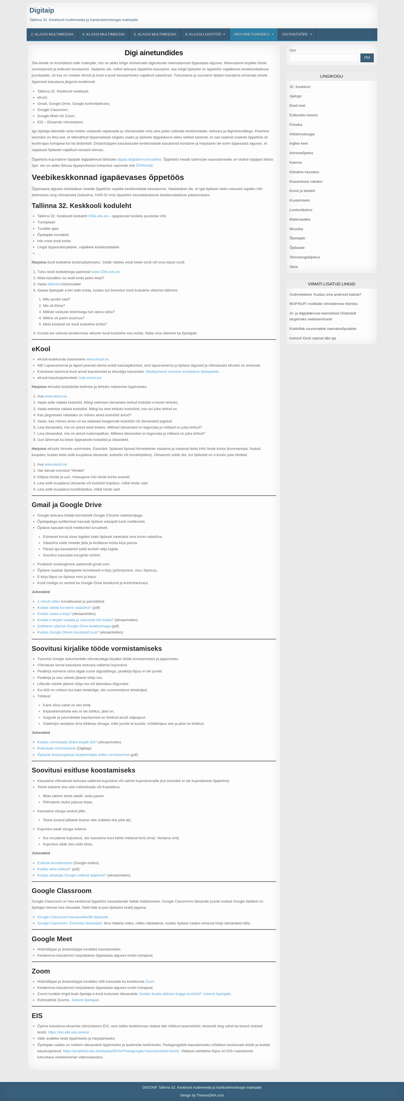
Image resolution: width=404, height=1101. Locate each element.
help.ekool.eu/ (90, 378)
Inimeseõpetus (301, 153)
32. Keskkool (300, 87)
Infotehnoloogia (302, 134)
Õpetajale (297, 238)
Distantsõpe (295, 34)
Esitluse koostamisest (54, 863)
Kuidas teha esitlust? (54, 869)
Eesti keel (297, 105)
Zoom (150, 981)
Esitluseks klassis (304, 115)
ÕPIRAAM (144, 165)
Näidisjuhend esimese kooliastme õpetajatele (182, 371)
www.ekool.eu (97, 359)
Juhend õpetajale (85, 1000)
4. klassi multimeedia (103, 34)
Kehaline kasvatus (304, 172)
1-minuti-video (48, 601)
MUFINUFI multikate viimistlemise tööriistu (324, 304)
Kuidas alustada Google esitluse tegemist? (71, 875)
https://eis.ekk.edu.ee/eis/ (68, 1032)
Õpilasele (297, 248)
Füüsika (296, 124)
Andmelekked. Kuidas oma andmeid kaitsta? (326, 294)
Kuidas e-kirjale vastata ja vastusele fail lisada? (75, 620)
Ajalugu (296, 96)
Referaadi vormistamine (56, 748)
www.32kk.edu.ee (105, 272)
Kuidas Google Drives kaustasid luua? (68, 632)
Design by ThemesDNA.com (202, 1095)
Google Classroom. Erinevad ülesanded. (70, 923)
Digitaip (41, 10)
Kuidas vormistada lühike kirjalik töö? (67, 742)
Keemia (296, 162)
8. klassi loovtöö (203, 34)
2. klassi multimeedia (52, 34)
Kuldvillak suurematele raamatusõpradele (323, 329)
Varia (294, 267)
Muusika (296, 229)
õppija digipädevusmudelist (139, 159)
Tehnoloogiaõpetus (305, 257)
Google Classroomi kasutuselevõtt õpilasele (72, 917)
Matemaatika (300, 219)
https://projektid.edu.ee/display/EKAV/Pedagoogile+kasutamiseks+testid (121, 1051)
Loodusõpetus (301, 210)
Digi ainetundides (251, 34)
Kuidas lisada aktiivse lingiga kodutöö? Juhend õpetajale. (185, 994)
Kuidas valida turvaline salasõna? (64, 607)
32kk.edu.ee (98, 216)
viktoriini (54, 284)
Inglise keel (299, 143)
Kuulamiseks (300, 200)
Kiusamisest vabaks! (306, 181)
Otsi (293, 50)
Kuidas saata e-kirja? (54, 614)
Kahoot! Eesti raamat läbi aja (313, 338)
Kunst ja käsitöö (302, 191)
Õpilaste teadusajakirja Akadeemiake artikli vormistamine (83, 755)
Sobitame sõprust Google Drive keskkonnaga (74, 626)
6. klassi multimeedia (155, 34)
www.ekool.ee (56, 396)
